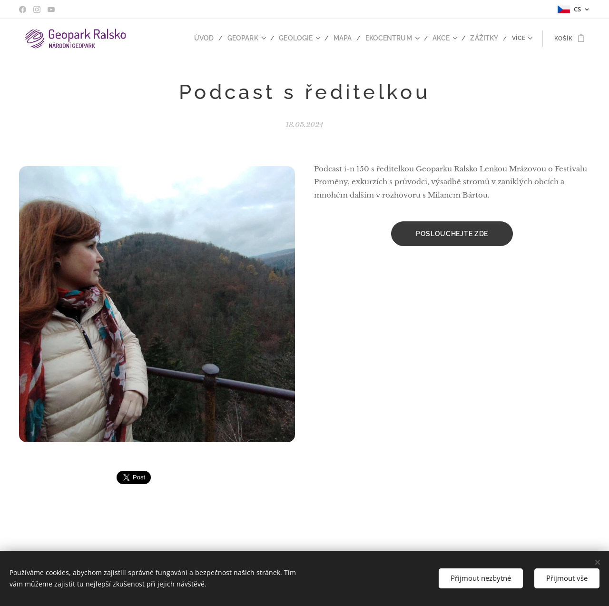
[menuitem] (169, 38)
